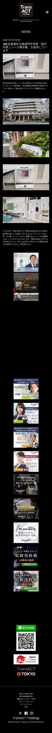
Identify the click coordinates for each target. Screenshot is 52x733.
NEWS (26, 31)
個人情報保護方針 (26, 696)
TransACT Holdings (26, 718)
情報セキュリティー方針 (26, 699)
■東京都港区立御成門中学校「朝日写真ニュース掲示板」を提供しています (25, 47)
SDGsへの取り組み (26, 694)
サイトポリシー (26, 704)
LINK (26, 707)
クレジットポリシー (26, 702)
